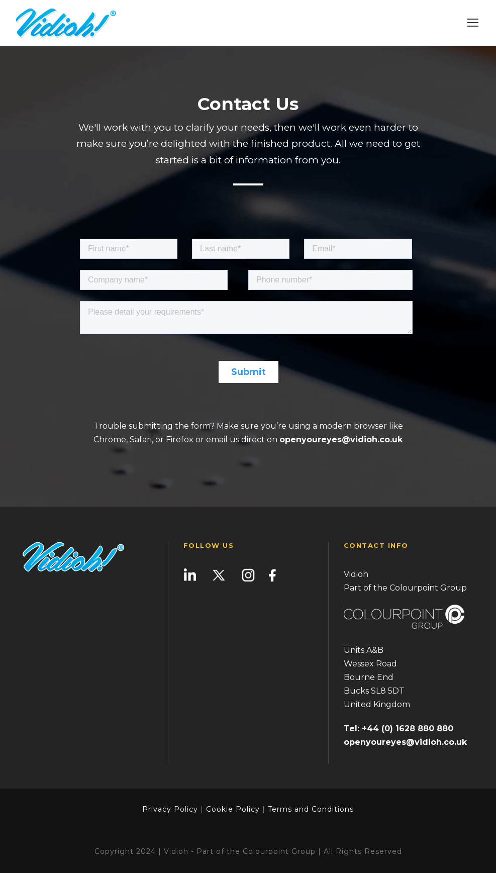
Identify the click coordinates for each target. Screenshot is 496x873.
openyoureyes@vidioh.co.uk (341, 439)
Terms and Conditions (309, 809)
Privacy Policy (170, 809)
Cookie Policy (233, 809)
